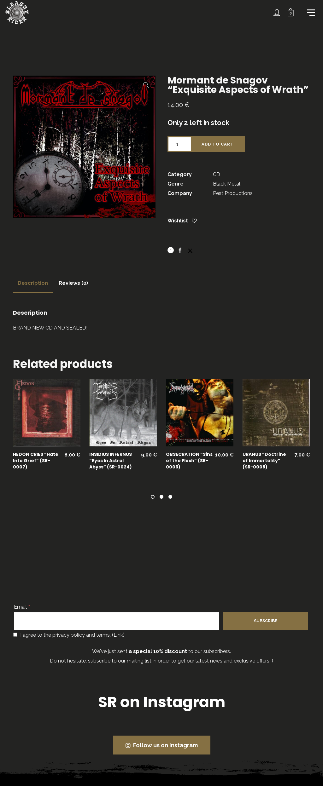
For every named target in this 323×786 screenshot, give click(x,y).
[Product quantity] (179, 144)
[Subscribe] (265, 621)
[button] (146, 85)
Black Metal (226, 184)
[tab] (33, 283)
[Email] (116, 621)
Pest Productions (233, 193)
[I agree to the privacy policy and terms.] (15, 635)
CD (216, 174)
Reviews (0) (73, 283)
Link (118, 635)
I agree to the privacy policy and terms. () (69, 635)
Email (22, 607)
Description (33, 283)
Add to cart (218, 144)
